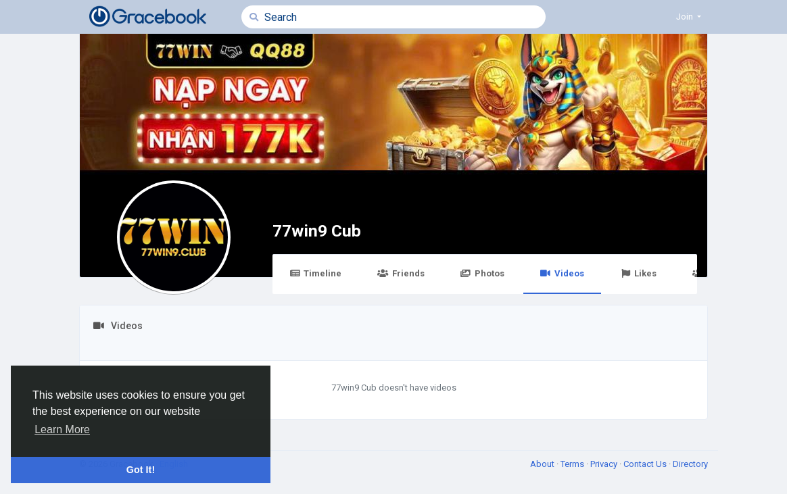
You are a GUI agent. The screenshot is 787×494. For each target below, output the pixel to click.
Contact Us (646, 464)
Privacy (604, 464)
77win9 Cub (316, 231)
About (543, 464)
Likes (638, 273)
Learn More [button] (62, 429)
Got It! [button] (140, 469)
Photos (482, 273)
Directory (690, 464)
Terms (573, 464)
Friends (400, 273)
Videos (562, 273)
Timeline (315, 273)
